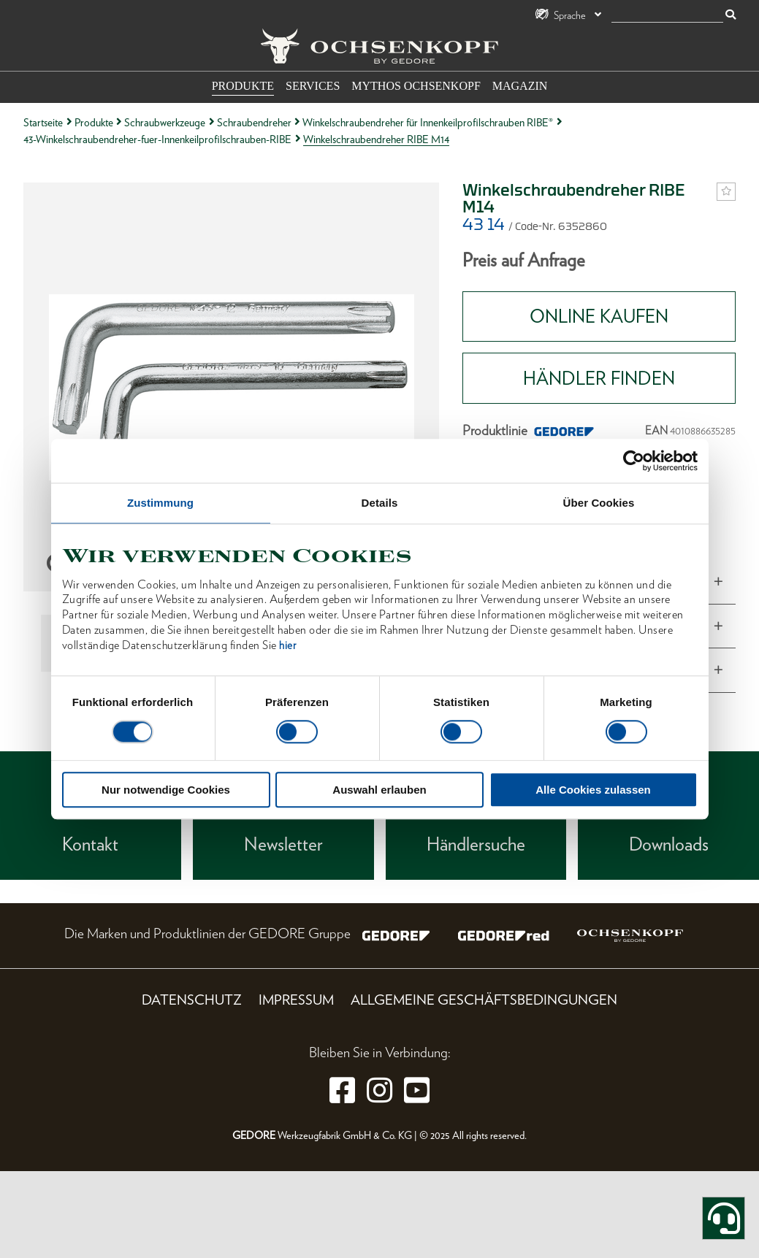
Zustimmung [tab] (160, 502)
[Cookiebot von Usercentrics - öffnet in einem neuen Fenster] (634, 461)
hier (287, 645)
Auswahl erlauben (379, 789)
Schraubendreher (254, 122)
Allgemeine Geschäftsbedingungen (484, 1000)
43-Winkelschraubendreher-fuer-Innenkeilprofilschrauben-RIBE (157, 139)
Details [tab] (380, 502)
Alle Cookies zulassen (593, 789)
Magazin (520, 86)
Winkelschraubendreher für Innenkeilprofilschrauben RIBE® (427, 122)
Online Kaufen (599, 316)
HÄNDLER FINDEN (599, 378)
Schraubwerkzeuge (164, 122)
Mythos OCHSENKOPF (415, 86)
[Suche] (667, 16)
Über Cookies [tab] (599, 502)
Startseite (43, 122)
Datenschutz (192, 1000)
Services (313, 86)
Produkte (243, 86)
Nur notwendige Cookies (166, 789)
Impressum (296, 1000)
